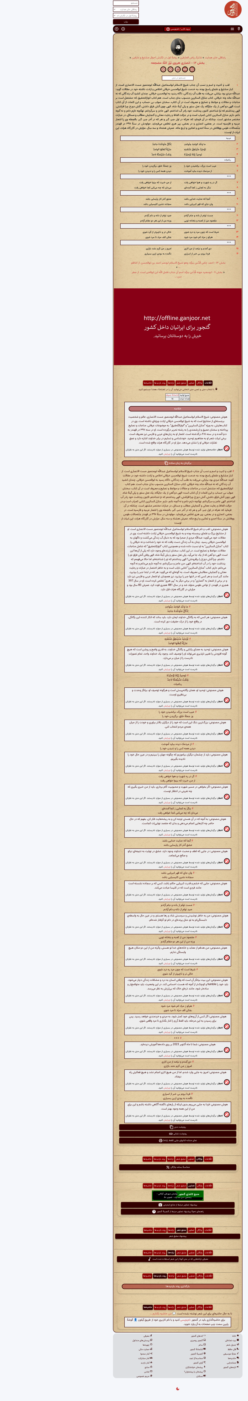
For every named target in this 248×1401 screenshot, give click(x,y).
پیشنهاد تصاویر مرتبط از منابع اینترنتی (124, 1205)
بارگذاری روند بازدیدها (124, 1286)
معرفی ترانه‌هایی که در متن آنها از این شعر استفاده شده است (124, 1259)
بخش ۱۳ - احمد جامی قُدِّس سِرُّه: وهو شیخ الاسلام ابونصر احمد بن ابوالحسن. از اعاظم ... (124, 265)
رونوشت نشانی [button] (124, 1134)
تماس (94, 1372)
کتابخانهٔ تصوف (118, 395)
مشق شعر (127, 383)
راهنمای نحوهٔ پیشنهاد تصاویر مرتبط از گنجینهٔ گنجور (124, 1212)
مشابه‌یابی (179, 1363)
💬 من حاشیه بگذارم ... (109, 1314)
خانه (181, 1336)
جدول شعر (178, 1345)
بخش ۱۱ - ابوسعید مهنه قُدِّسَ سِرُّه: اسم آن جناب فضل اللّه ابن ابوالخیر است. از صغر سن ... (123, 274)
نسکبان (147, 1376)
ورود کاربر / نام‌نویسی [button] (124, 29)
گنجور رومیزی (144, 1340)
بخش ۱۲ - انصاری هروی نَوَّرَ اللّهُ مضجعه (124, 63)
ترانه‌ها (117, 383)
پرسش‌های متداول (89, 1340)
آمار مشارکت (91, 1358)
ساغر (148, 1345)
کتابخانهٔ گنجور (144, 1349)
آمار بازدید (93, 1363)
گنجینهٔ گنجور (144, 1354)
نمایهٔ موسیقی (177, 1354)
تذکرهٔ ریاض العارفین (137, 58)
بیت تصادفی (178, 1340)
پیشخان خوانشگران (142, 1367)
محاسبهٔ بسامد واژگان (124, 1167)
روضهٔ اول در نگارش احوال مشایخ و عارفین (101, 58)
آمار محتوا (93, 1354)
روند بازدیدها (106, 383)
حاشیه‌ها (94, 383)
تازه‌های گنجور (177, 1367)
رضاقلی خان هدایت (161, 58)
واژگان (145, 383)
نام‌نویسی (132, 1320)
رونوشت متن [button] (124, 1127)
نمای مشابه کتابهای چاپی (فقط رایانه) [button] (124, 1140)
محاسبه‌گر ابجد (144, 1358)
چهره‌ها (94, 1345)
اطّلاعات (154, 383)
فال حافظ (179, 1349)
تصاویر (138, 383)
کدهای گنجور (144, 1336)
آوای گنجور (146, 1363)
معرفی (94, 1336)
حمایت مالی (92, 1349)
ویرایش (113, 454)
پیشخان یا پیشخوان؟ (141, 1372)
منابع (95, 1367)
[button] (185, 29)
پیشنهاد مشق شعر (124, 1236)
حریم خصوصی (91, 1376)
